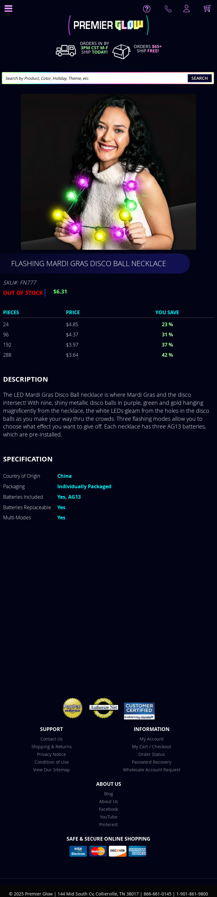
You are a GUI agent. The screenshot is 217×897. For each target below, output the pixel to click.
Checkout (161, 746)
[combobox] (107, 78)
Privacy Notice (51, 754)
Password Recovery (151, 762)
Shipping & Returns (51, 746)
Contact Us (51, 739)
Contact (169, 10)
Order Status (151, 754)
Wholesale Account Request (151, 770)
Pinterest (108, 824)
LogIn (186, 9)
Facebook (108, 809)
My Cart (140, 746)
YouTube (108, 817)
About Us (108, 801)
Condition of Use (52, 762)
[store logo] (108, 26)
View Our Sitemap (51, 770)
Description (25, 379)
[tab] (108, 379)
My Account (152, 739)
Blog (108, 794)
